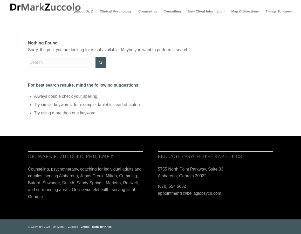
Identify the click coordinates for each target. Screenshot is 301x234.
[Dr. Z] (45, 11)
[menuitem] (83, 11)
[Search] (67, 62)
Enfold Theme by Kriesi (96, 226)
